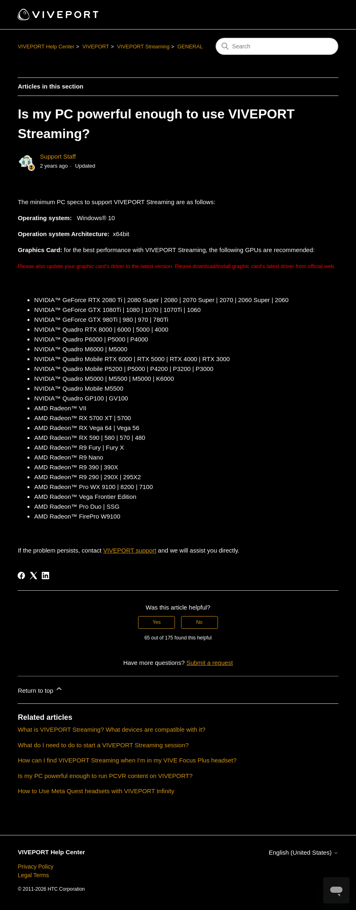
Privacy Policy (35, 866)
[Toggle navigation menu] (323, 14)
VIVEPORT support (129, 550)
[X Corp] (33, 575)
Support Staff (58, 156)
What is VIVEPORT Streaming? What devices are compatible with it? (111, 729)
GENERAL (190, 46)
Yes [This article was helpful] (157, 622)
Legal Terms (33, 875)
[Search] (277, 46)
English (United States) (303, 852)
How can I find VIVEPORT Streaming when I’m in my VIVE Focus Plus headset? (127, 760)
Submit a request (209, 662)
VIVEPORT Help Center (46, 46)
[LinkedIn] (45, 575)
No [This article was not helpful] (199, 622)
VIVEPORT (95, 46)
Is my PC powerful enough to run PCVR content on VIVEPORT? (105, 775)
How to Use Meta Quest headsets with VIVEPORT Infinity (96, 790)
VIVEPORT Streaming (143, 46)
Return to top (40, 689)
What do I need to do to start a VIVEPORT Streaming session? (103, 745)
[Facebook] (21, 575)
